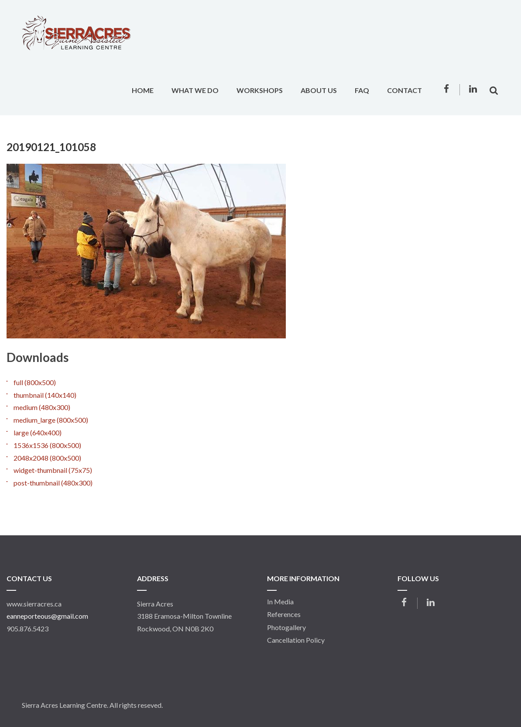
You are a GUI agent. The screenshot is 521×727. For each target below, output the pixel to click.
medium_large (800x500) (51, 420)
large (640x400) (38, 432)
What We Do (195, 90)
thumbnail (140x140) (45, 395)
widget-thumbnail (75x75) (53, 470)
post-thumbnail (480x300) (53, 483)
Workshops (260, 90)
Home (143, 90)
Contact (404, 90)
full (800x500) (35, 382)
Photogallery (286, 627)
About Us (319, 90)
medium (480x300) (42, 407)
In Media (280, 602)
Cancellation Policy (296, 640)
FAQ (362, 90)
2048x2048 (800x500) (47, 458)
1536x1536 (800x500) (47, 445)
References (284, 614)
